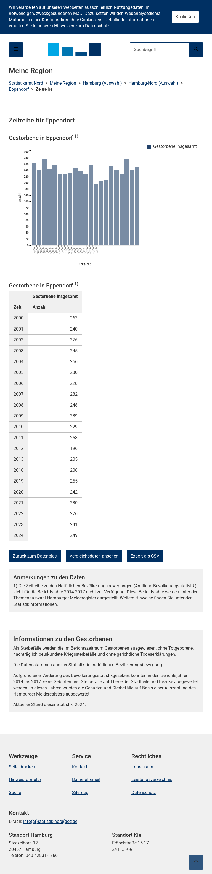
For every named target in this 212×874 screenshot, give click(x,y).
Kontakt (79, 766)
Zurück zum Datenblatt (35, 556)
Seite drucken (22, 766)
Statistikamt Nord (26, 83)
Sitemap (80, 792)
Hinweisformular (25, 779)
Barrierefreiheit (86, 779)
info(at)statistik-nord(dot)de (50, 821)
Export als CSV (145, 556)
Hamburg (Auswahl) (102, 83)
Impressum (142, 766)
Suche (15, 792)
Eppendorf (19, 89)
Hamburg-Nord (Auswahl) (153, 83)
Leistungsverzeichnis (151, 779)
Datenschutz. (98, 25)
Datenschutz (143, 792)
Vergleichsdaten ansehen (94, 556)
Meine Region (63, 83)
